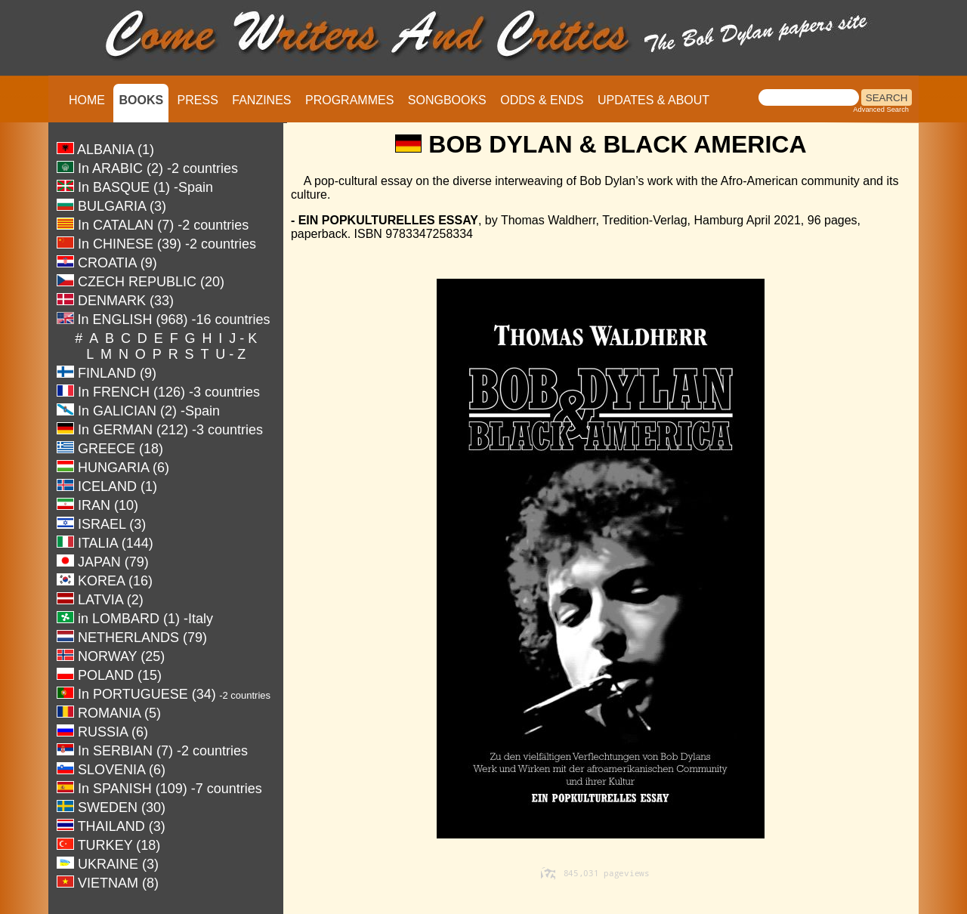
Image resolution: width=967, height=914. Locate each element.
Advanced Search (881, 109)
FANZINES (261, 100)
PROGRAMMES (349, 100)
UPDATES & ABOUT (653, 100)
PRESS (198, 100)
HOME (87, 100)
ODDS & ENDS (541, 100)
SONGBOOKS (447, 100)
